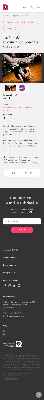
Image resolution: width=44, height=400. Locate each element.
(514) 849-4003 (19, 313)
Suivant (9, 28)
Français (6, 334)
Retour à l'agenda (13, 22)
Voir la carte (8, 307)
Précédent (31, 22)
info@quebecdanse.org (13, 316)
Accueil (6, 16)
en (24, 8)
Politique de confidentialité (12, 375)
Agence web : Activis (11, 379)
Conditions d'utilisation (10, 378)
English (6, 331)
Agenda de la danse (20, 16)
